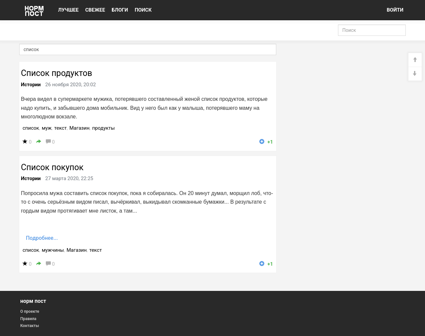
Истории (31, 85)
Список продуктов (56, 73)
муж (47, 128)
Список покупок (52, 167)
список (31, 128)
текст (60, 128)
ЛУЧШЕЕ (68, 10)
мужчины (53, 250)
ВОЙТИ (395, 10)
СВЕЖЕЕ (95, 10)
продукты (103, 128)
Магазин (79, 128)
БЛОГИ (120, 10)
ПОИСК (143, 10)
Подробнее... (42, 238)
